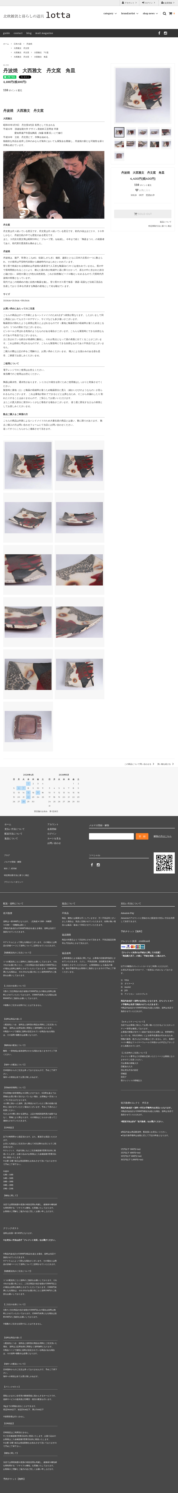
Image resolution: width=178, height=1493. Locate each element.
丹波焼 (29, 43)
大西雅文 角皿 (41, 56)
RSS (5, 863)
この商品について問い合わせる (139, 764)
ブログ (6, 854)
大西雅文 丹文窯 (21, 48)
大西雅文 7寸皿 (41, 52)
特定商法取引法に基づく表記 (17, 868)
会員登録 (168, 2)
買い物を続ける (166, 764)
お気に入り (142, 190)
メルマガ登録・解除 (13, 858)
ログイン (149, 2)
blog (29, 33)
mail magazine (44, 33)
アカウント (129, 2)
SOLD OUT (143, 214)
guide (6, 33)
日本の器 (17, 43)
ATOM (12, 863)
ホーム (6, 43)
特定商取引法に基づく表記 (159, 226)
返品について (165, 221)
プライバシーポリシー (14, 872)
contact (18, 33)
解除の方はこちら (163, 836)
